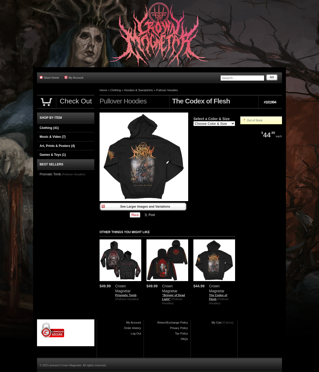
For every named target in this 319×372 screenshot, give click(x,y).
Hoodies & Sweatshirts (138, 90)
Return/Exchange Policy (172, 322)
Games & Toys (53, 155)
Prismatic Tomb (126, 295)
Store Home (49, 77)
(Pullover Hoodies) (127, 299)
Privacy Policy (179, 328)
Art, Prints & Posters (57, 146)
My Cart (217, 322)
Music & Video (53, 137)
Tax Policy (181, 333)
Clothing (116, 90)
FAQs (184, 338)
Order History (132, 328)
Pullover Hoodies (167, 90)
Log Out (136, 333)
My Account (73, 77)
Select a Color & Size (211, 119)
